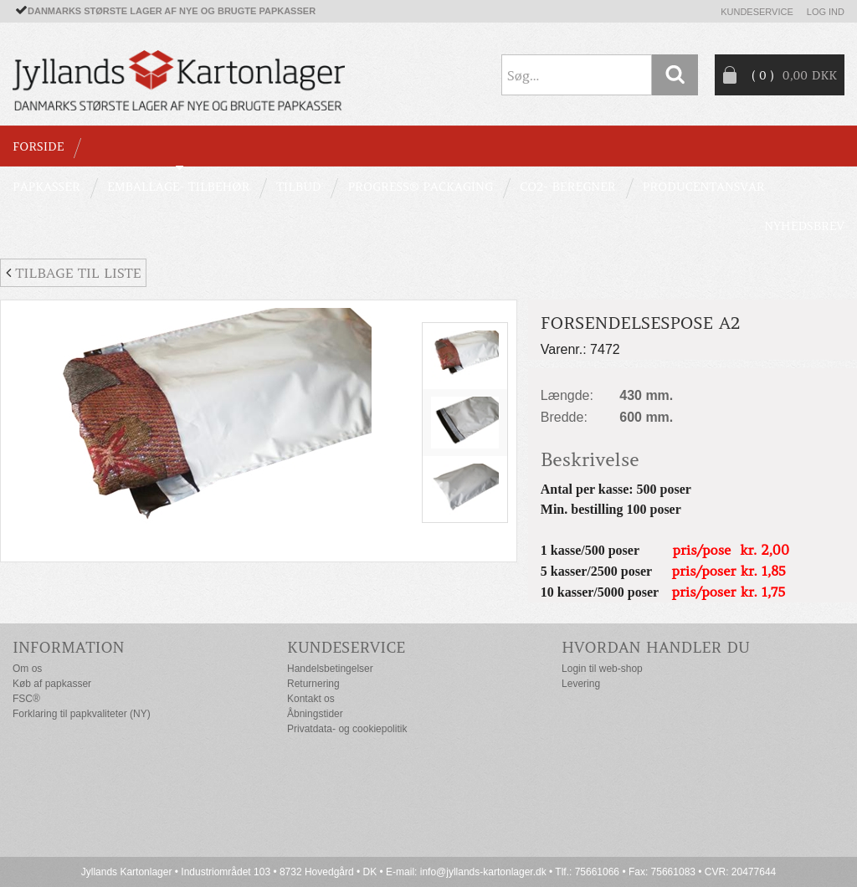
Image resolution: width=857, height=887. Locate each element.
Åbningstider (315, 714)
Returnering (313, 684)
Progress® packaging (420, 186)
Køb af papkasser (52, 684)
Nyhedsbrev (804, 225)
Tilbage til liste (73, 272)
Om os (27, 668)
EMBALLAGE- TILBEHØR (178, 186)
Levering (581, 684)
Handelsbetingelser (330, 668)
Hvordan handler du (656, 647)
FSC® (26, 699)
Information (69, 647)
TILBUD (298, 186)
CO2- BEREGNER (568, 186)
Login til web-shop (602, 668)
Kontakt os (311, 699)
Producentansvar (704, 186)
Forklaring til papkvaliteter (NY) (82, 714)
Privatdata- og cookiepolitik (347, 729)
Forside (38, 146)
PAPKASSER (46, 186)
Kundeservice (757, 12)
